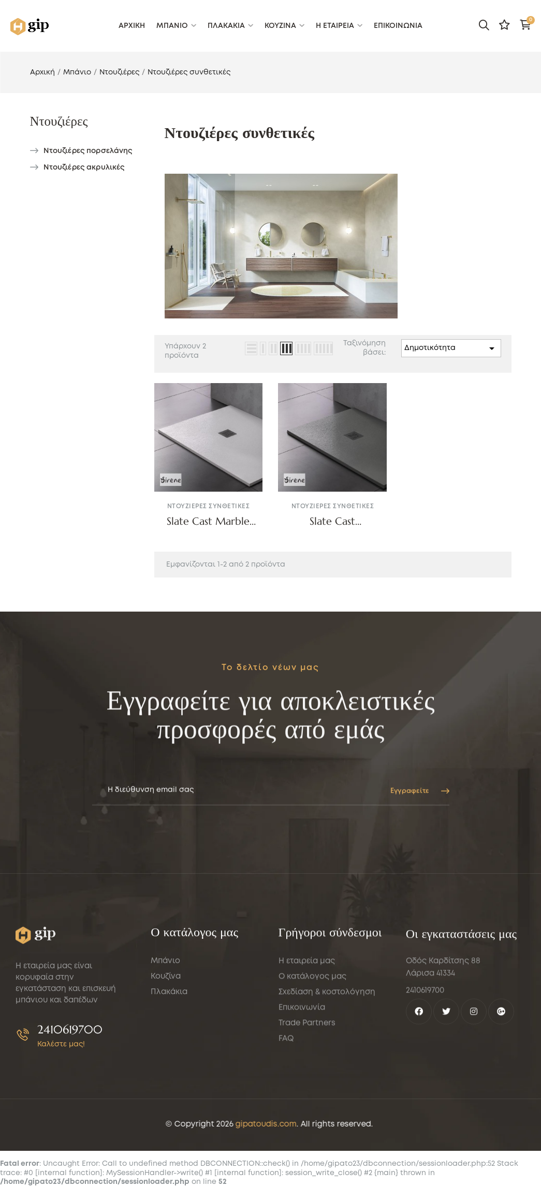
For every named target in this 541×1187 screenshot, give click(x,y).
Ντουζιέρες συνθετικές (208, 506)
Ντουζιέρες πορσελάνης (88, 151)
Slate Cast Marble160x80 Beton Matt (332, 521)
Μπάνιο (165, 1065)
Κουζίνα (166, 1081)
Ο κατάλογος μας (312, 1090)
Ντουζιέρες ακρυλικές (84, 167)
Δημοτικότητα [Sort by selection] (451, 348)
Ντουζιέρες (59, 121)
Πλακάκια (169, 1096)
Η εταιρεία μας (307, 1074)
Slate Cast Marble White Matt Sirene (208, 521)
